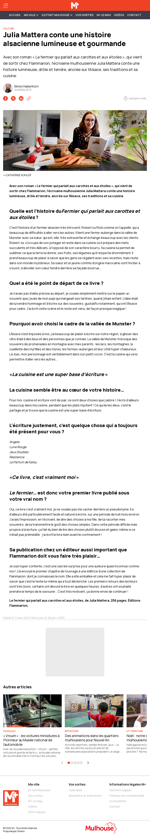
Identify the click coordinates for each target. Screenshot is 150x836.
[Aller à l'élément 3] (75, 763)
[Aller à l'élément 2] (72, 763)
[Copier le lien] (29, 98)
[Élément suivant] (88, 762)
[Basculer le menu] (5, 5)
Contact (134, 15)
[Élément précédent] (62, 762)
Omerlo (21, 831)
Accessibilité (117, 801)
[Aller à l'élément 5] (81, 763)
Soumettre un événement (85, 795)
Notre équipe (37, 812)
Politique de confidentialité (126, 795)
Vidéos (119, 15)
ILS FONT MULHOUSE (57, 15)
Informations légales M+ (127, 784)
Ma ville (33, 784)
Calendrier (75, 790)
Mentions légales (120, 790)
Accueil (15, 15)
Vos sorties (85, 15)
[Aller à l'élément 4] (78, 763)
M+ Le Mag (104, 15)
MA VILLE (31, 15)
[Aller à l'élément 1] (69, 763)
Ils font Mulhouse (39, 790)
